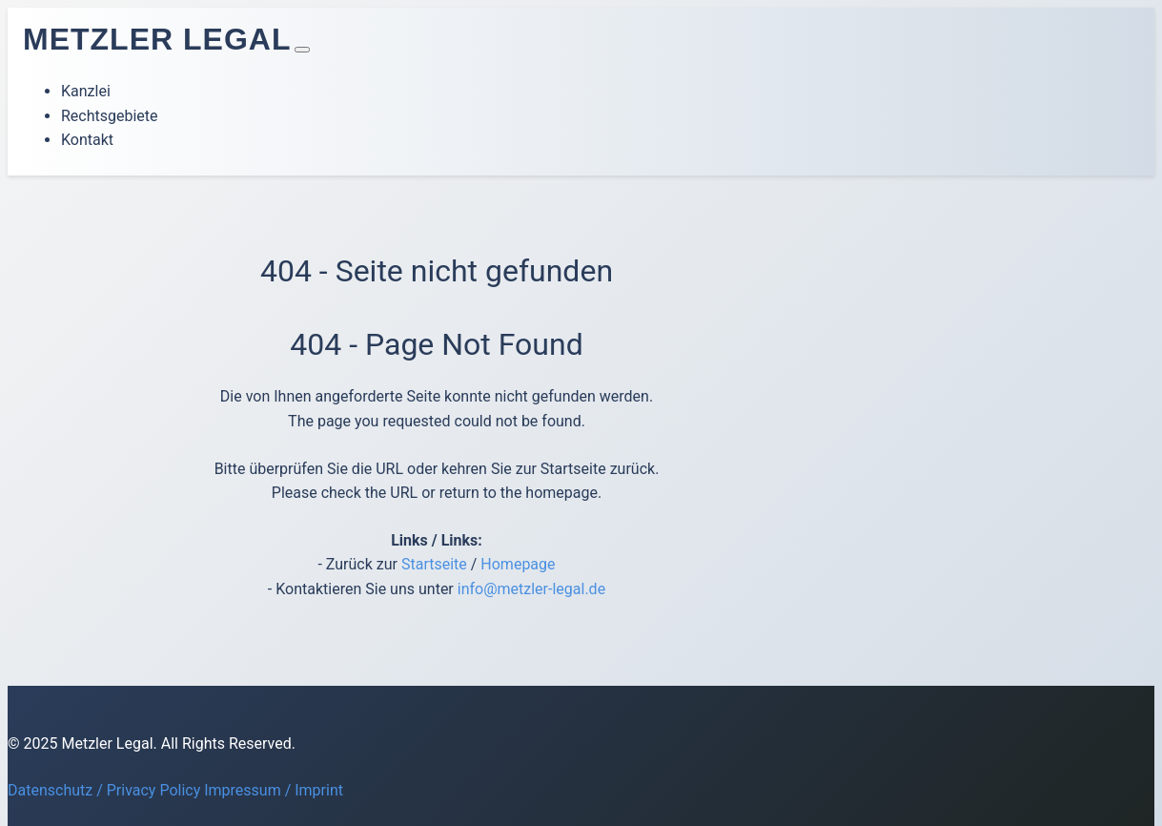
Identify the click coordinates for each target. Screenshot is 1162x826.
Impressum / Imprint (273, 790)
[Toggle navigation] (302, 49)
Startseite (434, 564)
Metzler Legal (157, 39)
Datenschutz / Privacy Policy (104, 790)
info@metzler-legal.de (531, 589)
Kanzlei (86, 91)
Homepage (517, 564)
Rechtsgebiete (109, 116)
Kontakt (87, 140)
